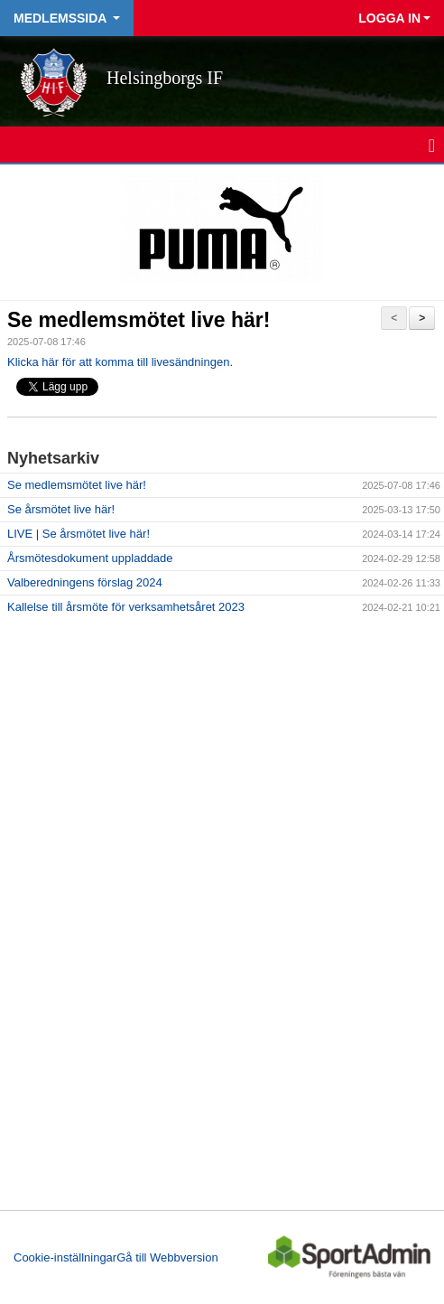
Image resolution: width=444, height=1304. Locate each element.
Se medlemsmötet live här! (138, 320)
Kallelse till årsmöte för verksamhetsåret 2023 (126, 607)
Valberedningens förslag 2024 (84, 582)
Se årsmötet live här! (61, 509)
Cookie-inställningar (65, 1257)
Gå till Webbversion (166, 1257)
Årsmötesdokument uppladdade (90, 558)
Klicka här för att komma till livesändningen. (120, 362)
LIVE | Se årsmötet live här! (78, 533)
